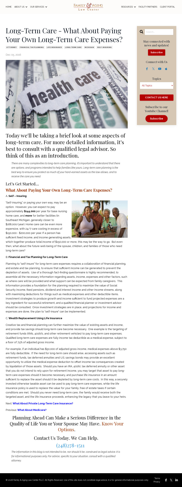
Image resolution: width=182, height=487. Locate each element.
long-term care (73, 47)
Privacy (157, 482)
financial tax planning (32, 47)
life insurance (54, 47)
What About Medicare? (31, 409)
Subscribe (157, 52)
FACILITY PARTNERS (148, 7)
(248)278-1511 (70, 445)
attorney (12, 47)
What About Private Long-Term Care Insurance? (43, 403)
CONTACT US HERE (156, 97)
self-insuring (104, 47)
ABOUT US (20, 7)
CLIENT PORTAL (167, 7)
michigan (89, 47)
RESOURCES (128, 7)
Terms (157, 478)
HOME (9, 7)
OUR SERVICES (38, 7)
